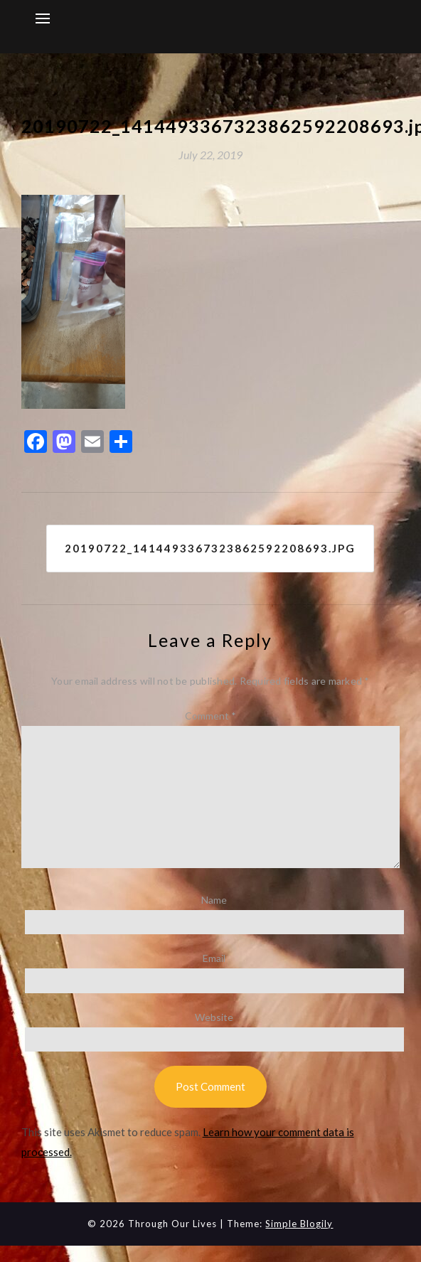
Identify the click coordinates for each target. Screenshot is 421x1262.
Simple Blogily (299, 1223)
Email (214, 958)
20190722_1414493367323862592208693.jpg (210, 548)
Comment (210, 716)
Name (214, 900)
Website (214, 1017)
